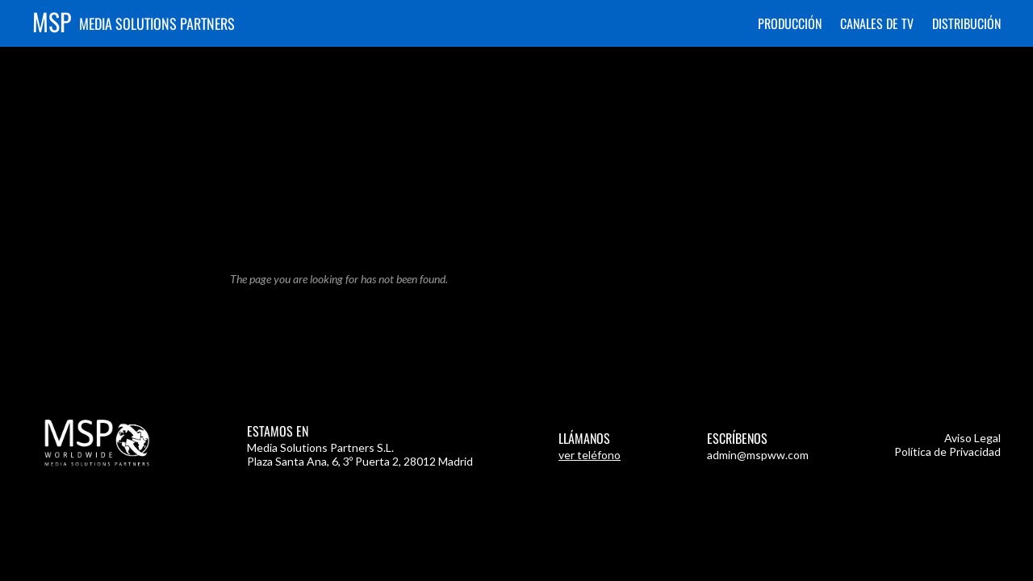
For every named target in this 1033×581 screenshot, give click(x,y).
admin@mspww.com (758, 455)
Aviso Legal (972, 438)
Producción (790, 23)
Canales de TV (877, 23)
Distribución (966, 23)
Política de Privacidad (947, 451)
